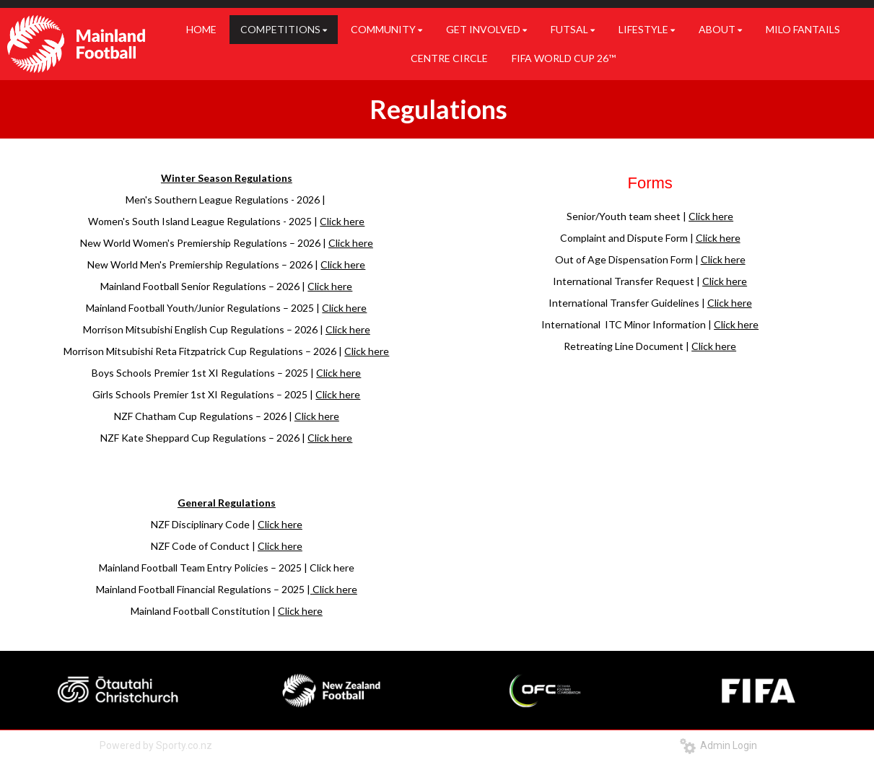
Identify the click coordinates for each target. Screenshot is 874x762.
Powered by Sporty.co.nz (156, 745)
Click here (342, 221)
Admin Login (718, 745)
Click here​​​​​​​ (335, 589)
